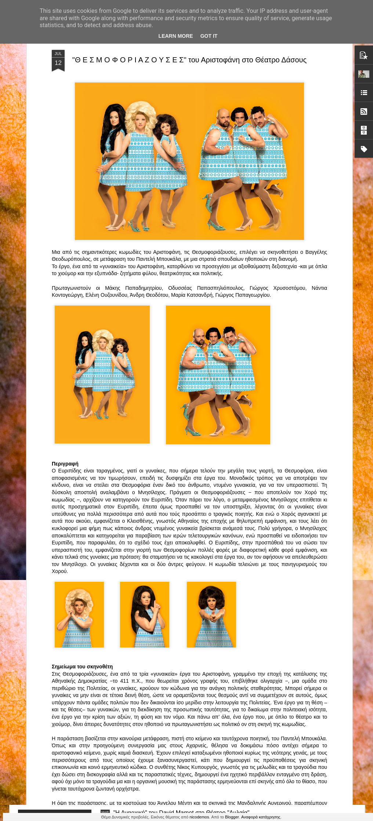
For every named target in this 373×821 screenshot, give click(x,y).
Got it (209, 36)
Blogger (232, 817)
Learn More (176, 36)
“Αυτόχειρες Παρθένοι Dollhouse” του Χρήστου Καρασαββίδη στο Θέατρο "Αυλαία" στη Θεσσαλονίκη (182, 649)
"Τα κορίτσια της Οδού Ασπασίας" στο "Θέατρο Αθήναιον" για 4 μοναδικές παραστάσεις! (173, 732)
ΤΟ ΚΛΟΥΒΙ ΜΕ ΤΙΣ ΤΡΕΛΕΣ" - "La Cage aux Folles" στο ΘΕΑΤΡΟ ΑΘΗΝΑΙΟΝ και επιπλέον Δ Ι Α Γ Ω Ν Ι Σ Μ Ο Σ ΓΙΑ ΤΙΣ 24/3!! (183, 569)
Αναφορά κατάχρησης (260, 817)
